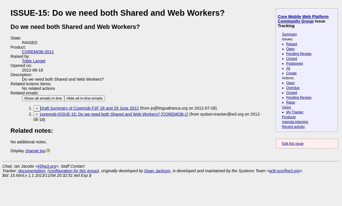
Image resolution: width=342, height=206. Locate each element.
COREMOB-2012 (38, 51)
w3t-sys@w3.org (284, 171)
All (288, 68)
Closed (291, 59)
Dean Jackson (157, 171)
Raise (290, 102)
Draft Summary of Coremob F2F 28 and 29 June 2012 (89, 108)
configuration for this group (73, 171)
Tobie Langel (33, 61)
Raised (291, 44)
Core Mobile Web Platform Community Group (303, 18)
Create (291, 73)
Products (289, 117)
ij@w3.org (47, 166)
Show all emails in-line (43, 98)
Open (290, 49)
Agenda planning (295, 122)
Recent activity (293, 127)
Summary (289, 34)
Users (286, 107)
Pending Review (298, 54)
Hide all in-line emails (85, 98)
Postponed (294, 64)
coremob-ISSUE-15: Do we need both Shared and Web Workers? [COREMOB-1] (114, 114)
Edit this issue (292, 144)
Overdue (293, 88)
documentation (31, 171)
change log (35, 150)
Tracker (295, 112)
